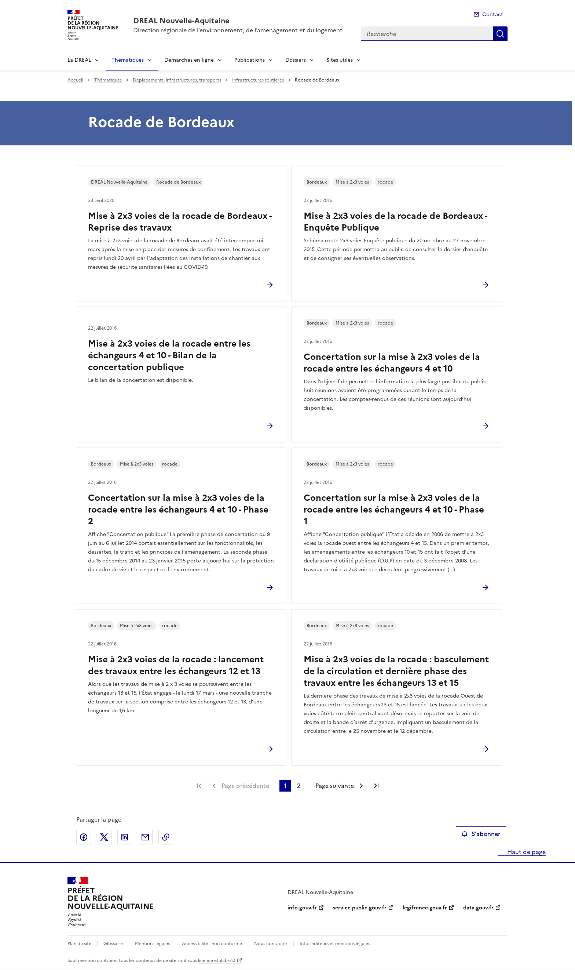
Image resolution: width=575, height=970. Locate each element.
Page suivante (334, 785)
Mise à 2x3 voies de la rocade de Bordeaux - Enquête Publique (395, 221)
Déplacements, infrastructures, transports (177, 80)
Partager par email (145, 837)
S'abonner (481, 833)
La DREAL (79, 60)
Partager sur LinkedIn (124, 837)
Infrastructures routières (258, 80)
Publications (249, 60)
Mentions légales (152, 943)
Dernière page (376, 786)
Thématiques (127, 60)
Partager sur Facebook (83, 837)
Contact (492, 14)
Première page (199, 786)
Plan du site (79, 943)
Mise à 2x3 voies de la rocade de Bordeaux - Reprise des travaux (179, 221)
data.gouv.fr (478, 908)
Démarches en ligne (189, 60)
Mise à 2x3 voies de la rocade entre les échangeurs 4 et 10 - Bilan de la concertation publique (169, 355)
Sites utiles (339, 60)
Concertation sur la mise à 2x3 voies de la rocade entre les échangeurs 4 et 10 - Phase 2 (178, 509)
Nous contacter (271, 943)
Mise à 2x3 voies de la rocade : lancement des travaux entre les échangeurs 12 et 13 (176, 665)
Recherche (500, 33)
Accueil (75, 80)
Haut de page (526, 851)
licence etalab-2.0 (216, 960)
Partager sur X (104, 837)
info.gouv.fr (302, 908)
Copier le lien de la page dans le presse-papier (165, 837)
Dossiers (295, 60)
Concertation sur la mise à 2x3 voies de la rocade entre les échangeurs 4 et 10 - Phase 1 (394, 509)
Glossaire (113, 943)
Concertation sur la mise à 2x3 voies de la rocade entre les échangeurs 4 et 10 (392, 362)
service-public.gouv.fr (360, 908)
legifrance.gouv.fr (425, 908)
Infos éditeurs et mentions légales (335, 943)
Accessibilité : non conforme (212, 943)
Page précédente (245, 785)
